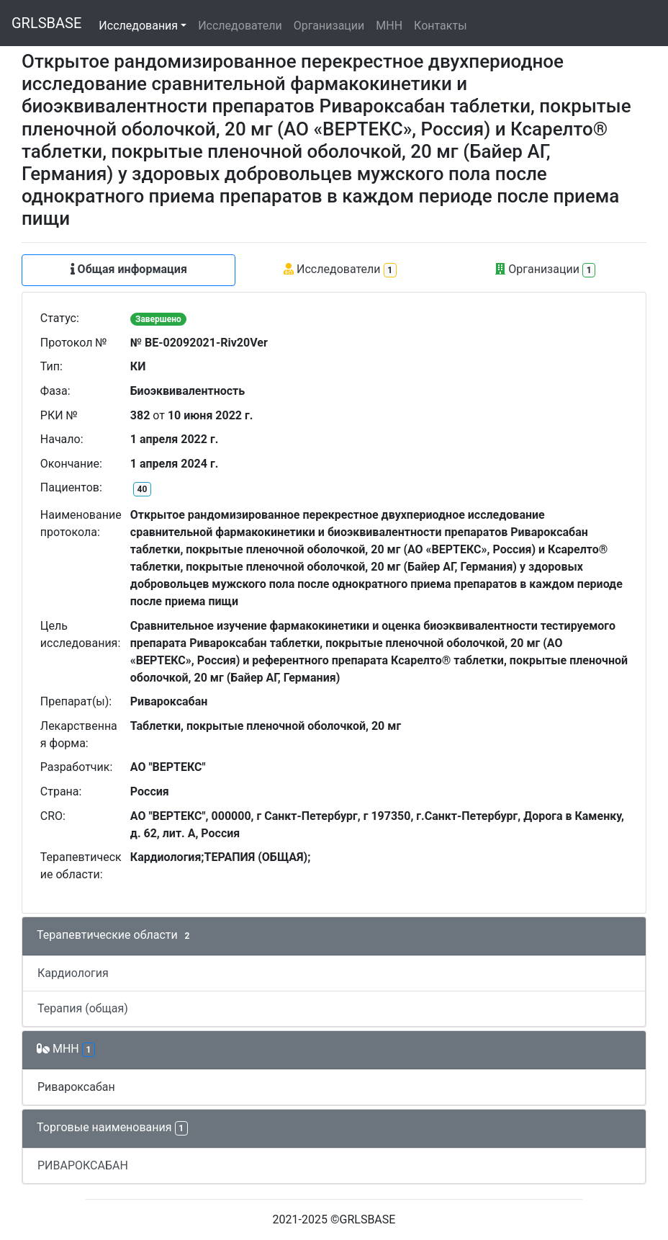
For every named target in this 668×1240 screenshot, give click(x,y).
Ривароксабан (76, 1087)
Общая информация (129, 269)
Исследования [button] (138, 25)
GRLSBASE (46, 23)
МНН (389, 25)
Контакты (440, 25)
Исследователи (239, 25)
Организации (329, 25)
